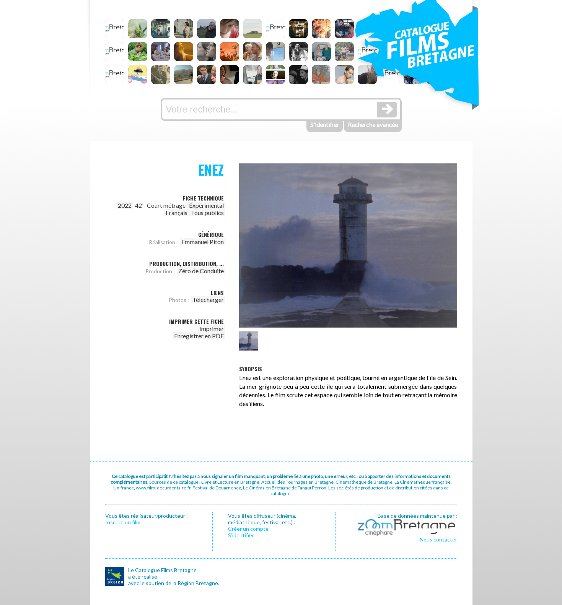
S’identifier (241, 535)
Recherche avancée (373, 124)
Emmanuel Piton (202, 241)
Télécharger (208, 299)
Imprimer (211, 328)
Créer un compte (248, 528)
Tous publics (207, 212)
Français (176, 212)
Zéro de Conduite (201, 270)
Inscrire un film (122, 522)
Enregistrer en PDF (199, 335)
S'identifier (324, 124)
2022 (125, 205)
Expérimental (206, 205)
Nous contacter (438, 539)
